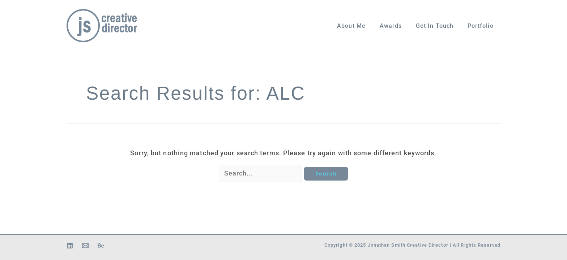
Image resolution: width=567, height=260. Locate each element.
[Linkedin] (70, 245)
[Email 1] (85, 245)
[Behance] (101, 245)
